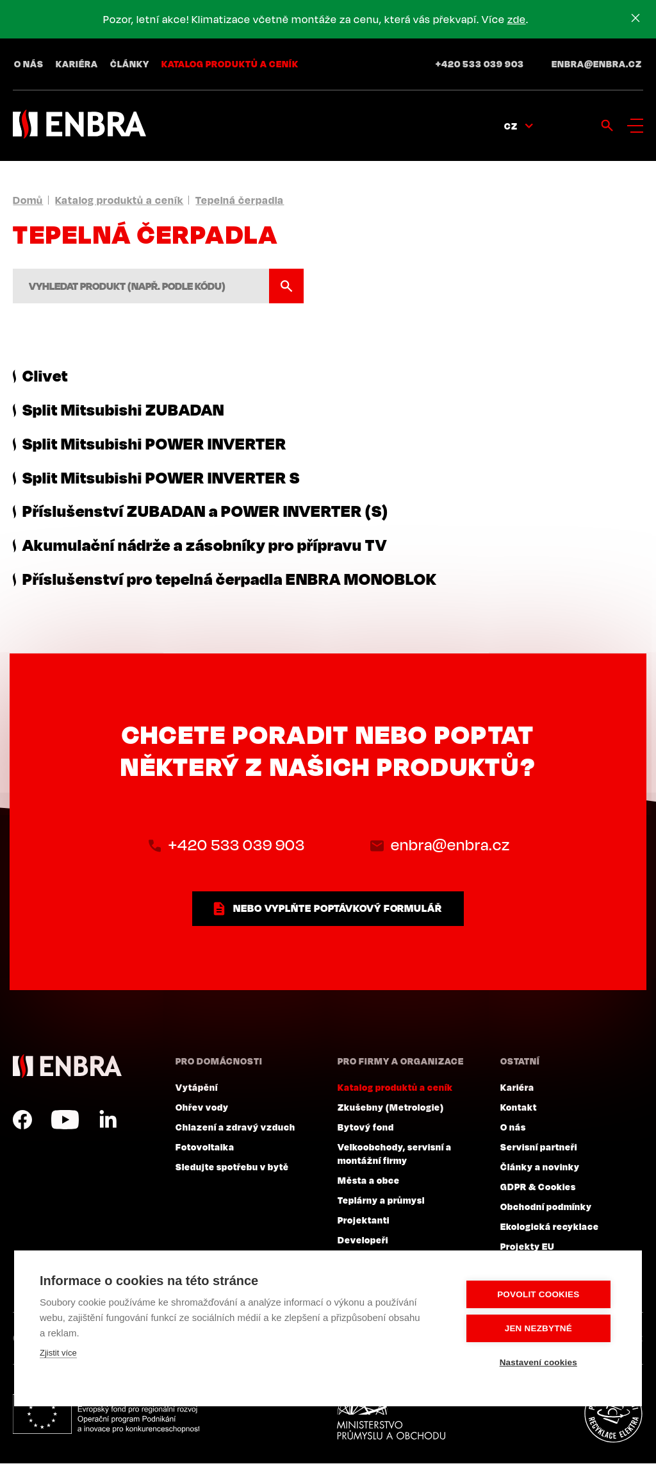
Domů (28, 200)
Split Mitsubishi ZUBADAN (123, 409)
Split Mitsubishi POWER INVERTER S (161, 477)
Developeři (363, 1240)
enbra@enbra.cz (597, 64)
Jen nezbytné (539, 1328)
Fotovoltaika (205, 1147)
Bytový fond (366, 1127)
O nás (29, 64)
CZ (511, 126)
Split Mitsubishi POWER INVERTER (154, 443)
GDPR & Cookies (538, 1187)
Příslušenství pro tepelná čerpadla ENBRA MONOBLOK (229, 579)
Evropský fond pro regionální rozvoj (107, 1415)
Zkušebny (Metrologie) (391, 1107)
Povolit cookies (539, 1294)
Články (129, 64)
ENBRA (67, 1067)
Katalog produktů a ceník (230, 64)
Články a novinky (540, 1167)
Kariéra (77, 64)
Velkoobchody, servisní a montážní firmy (395, 1153)
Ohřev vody (202, 1107)
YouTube (65, 1120)
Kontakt (518, 1107)
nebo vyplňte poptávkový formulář (337, 908)
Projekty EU (527, 1246)
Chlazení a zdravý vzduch (235, 1127)
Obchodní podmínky (546, 1207)
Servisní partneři (538, 1147)
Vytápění (197, 1087)
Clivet (45, 375)
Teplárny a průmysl (381, 1200)
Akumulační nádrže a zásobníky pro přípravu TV (204, 545)
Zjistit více (58, 1353)
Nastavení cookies (539, 1362)
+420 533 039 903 (480, 64)
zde (517, 19)
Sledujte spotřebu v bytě (232, 1167)
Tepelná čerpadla (239, 200)
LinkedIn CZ (107, 1120)
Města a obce (369, 1180)
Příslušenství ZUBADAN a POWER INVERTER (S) (205, 511)
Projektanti (364, 1220)
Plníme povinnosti (613, 1414)
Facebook (22, 1120)
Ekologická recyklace (549, 1227)
